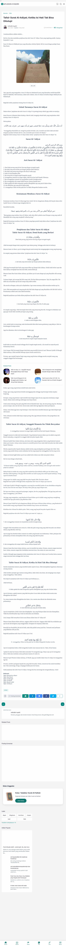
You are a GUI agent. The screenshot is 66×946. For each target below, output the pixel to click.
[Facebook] (46, 696)
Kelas (28, 943)
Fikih (24, 819)
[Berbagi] (60, 696)
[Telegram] (32, 696)
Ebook (17, 943)
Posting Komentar (15, 696)
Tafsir (6, 690)
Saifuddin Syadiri (10, 4)
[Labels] (17, 822)
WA (39, 943)
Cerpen (29, 815)
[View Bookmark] (57, 4)
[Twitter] (53, 696)
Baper (4, 815)
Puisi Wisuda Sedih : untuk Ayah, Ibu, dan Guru (16, 847)
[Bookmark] (5, 696)
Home (5, 943)
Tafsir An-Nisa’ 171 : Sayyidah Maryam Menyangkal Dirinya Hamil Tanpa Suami (21, 371)
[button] (58, 28)
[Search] (61, 4)
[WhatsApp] (25, 696)
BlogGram (12, 815)
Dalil (9, 819)
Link (50, 943)
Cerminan (21, 815)
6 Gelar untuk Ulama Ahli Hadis (18, 885)
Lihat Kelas (21, 800)
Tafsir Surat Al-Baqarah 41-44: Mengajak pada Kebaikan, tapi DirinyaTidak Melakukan (18, 380)
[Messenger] (39, 696)
